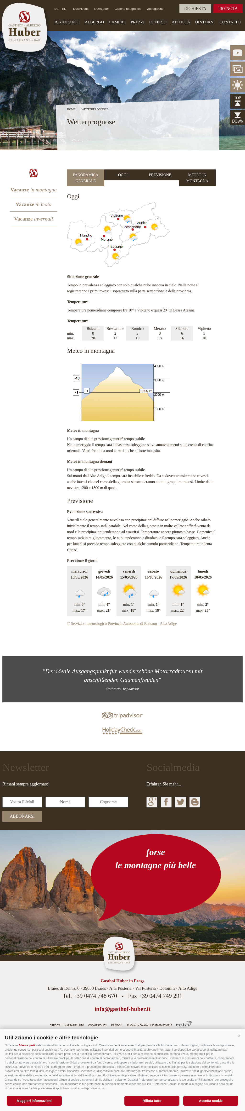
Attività (181, 22)
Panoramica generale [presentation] (85, 178)
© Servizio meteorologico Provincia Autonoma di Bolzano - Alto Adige (122, 623)
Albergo (94, 22)
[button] (239, 1036)
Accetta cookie (211, 1101)
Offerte (158, 22)
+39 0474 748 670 (95, 996)
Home (71, 109)
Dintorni (205, 22)
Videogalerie (154, 9)
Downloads (81, 9)
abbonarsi (22, 816)
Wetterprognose (94, 109)
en (64, 9)
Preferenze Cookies (137, 1025)
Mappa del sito (74, 1025)
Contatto (230, 22)
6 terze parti (27, 1045)
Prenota (228, 8)
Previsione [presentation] (160, 175)
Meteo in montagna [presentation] (197, 178)
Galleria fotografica (128, 9)
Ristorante (67, 22)
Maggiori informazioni (34, 1101)
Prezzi (138, 22)
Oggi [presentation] (123, 175)
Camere (117, 22)
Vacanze (33, 190)
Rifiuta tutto (152, 1101)
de (56, 9)
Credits (55, 1025)
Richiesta (195, 8)
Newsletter (101, 9)
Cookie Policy (97, 1025)
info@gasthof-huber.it (122, 1009)
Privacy (116, 1025)
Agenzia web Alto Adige (184, 1024)
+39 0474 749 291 (160, 996)
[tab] (85, 177)
